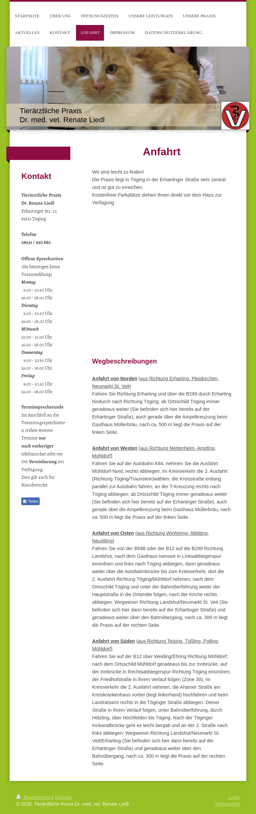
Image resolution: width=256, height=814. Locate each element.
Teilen (30, 501)
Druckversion (34, 797)
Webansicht (227, 804)
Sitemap (63, 797)
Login (234, 797)
